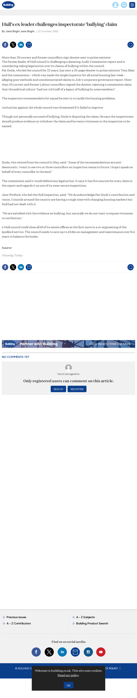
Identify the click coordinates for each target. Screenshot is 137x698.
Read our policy (68, 675)
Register (77, 389)
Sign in (58, 389)
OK (69, 685)
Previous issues (16, 617)
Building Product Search (92, 623)
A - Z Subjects (85, 617)
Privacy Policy (108, 668)
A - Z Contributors (19, 623)
